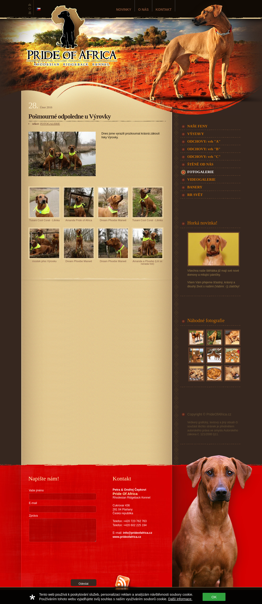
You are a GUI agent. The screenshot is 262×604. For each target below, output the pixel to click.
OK (214, 597)
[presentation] (48, 561)
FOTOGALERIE (50, 123)
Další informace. (180, 599)
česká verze (39, 9)
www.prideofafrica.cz (127, 537)
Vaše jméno (36, 490)
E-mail (33, 503)
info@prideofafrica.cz (137, 532)
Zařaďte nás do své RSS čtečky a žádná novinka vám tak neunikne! (134, 595)
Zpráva (33, 515)
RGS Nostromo (54, 589)
